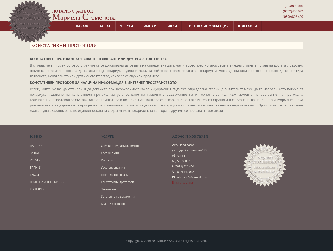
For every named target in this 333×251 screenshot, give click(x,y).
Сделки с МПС (110, 153)
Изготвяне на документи (118, 196)
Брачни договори (113, 204)
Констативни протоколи (117, 182)
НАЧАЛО (36, 146)
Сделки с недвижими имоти (120, 146)
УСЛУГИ (35, 160)
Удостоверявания (113, 168)
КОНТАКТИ (37, 189)
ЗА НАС (35, 153)
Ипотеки (107, 160)
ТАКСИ (34, 175)
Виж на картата (182, 182)
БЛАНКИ (35, 168)
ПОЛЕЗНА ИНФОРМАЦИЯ (47, 182)
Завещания (109, 189)
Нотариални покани (114, 175)
